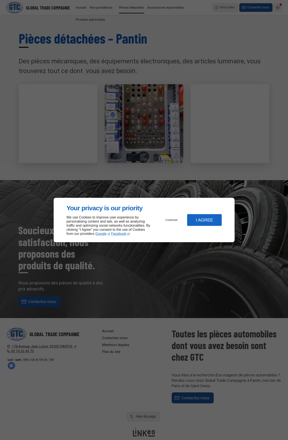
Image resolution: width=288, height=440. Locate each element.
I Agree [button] (204, 220)
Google (101, 234)
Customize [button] (171, 220)
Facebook (118, 234)
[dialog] (144, 220)
